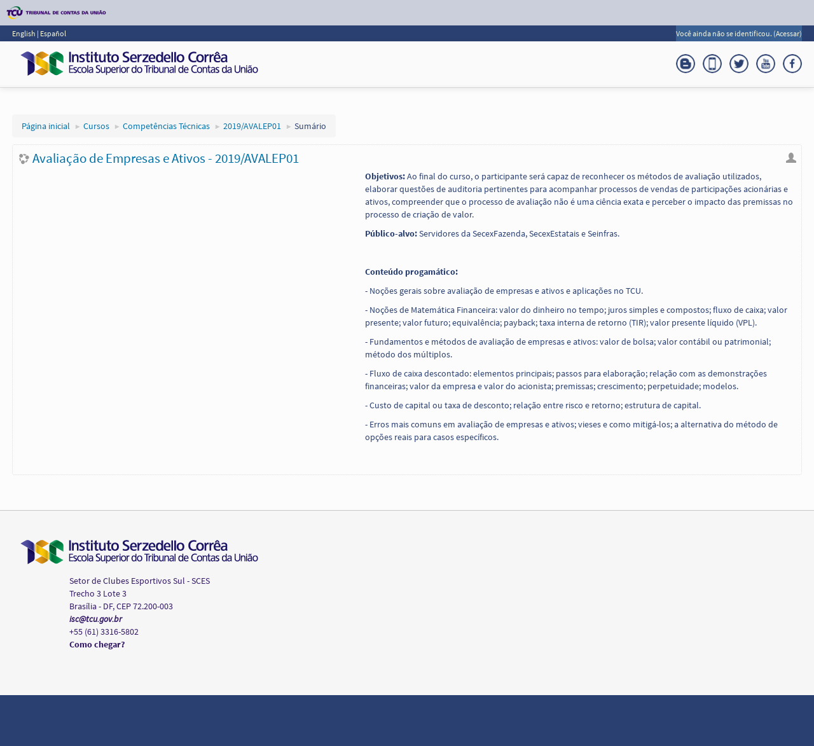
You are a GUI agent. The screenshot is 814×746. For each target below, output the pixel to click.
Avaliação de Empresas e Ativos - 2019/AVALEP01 (165, 158)
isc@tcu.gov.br (95, 619)
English (24, 33)
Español (53, 33)
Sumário (310, 126)
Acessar (787, 33)
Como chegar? (97, 644)
